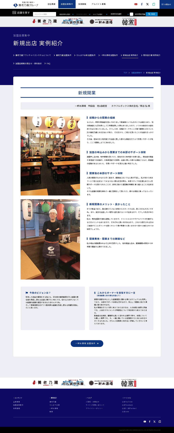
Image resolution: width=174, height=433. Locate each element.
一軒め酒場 (54, 408)
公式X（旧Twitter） (130, 408)
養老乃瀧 (53, 402)
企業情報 (16, 402)
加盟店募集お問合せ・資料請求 (28, 63)
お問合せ (167, 4)
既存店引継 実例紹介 (151, 55)
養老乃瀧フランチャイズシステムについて (33, 55)
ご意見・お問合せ (92, 402)
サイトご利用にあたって (95, 405)
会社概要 (52, 4)
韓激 (51, 411)
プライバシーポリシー (94, 408)
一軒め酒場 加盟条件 (109, 55)
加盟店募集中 (67, 4)
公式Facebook (127, 405)
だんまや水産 (55, 405)
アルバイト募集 (99, 4)
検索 (151, 14)
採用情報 (82, 4)
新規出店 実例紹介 (130, 55)
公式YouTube (127, 402)
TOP (125, 72)
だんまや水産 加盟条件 (85, 55)
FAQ (48, 63)
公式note (125, 411)
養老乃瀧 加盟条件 (63, 55)
